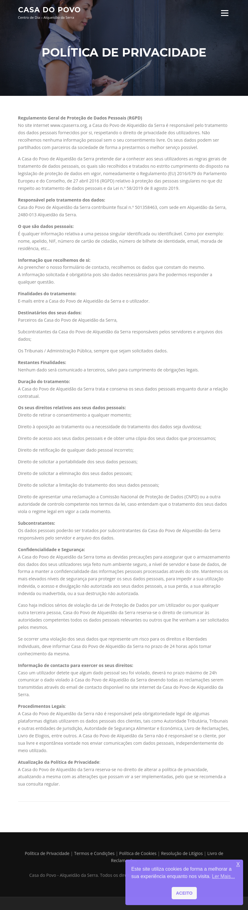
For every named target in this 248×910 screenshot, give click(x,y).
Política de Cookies (138, 853)
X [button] (238, 864)
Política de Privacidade (47, 853)
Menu (224, 13)
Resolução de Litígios (182, 853)
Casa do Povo (49, 10)
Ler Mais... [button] (223, 876)
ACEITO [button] (184, 893)
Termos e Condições (94, 853)
